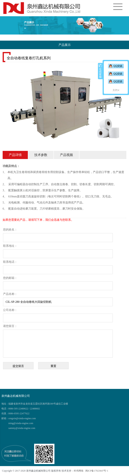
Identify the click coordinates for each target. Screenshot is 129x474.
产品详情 (15, 155)
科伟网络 (78, 470)
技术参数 (40, 155)
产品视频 (66, 155)
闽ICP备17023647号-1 (96, 470)
